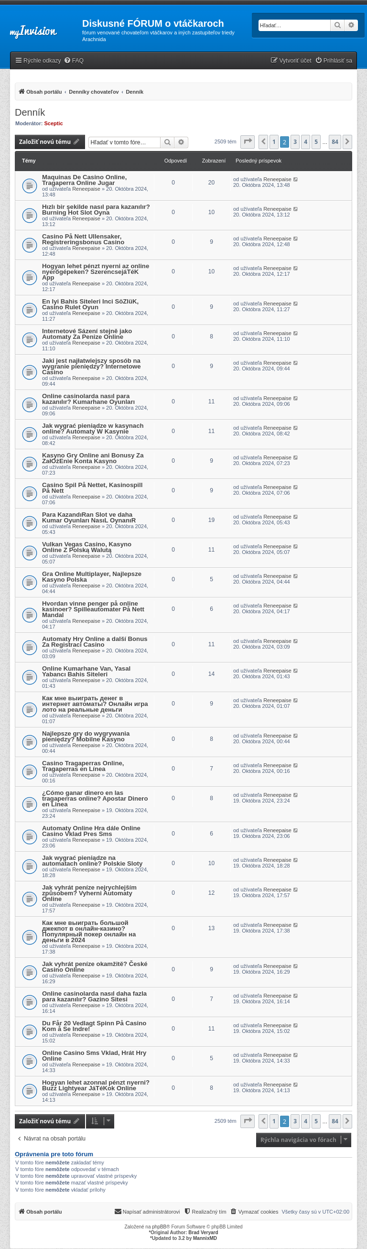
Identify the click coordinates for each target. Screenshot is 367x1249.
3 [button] (295, 142)
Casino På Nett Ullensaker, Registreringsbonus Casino (83, 239)
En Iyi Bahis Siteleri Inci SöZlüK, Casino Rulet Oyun (90, 304)
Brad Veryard (203, 1232)
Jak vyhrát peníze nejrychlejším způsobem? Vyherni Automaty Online (89, 893)
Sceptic (53, 123)
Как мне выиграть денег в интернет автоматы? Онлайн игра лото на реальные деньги (95, 704)
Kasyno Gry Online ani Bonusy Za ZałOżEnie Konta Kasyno (93, 458)
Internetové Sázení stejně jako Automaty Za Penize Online (87, 333)
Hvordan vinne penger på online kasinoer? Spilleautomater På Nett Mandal (93, 609)
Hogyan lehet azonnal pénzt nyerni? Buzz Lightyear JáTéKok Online (96, 1085)
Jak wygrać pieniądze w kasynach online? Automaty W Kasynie (93, 428)
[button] (247, 142)
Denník (30, 112)
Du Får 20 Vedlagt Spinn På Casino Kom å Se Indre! (94, 1026)
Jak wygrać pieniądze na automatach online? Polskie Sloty (92, 860)
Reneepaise (86, 189)
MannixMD (205, 1238)
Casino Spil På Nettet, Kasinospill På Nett (92, 487)
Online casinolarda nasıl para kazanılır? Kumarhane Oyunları (88, 398)
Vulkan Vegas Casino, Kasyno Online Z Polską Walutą (86, 547)
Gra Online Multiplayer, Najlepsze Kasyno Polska (91, 576)
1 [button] (274, 142)
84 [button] (335, 142)
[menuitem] (74, 60)
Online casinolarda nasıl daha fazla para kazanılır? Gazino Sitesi (94, 996)
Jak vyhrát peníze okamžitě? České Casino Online (95, 966)
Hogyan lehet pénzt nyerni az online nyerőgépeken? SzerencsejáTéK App (95, 271)
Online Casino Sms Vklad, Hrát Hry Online (94, 1055)
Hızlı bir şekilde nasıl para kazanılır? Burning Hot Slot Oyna (96, 209)
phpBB (159, 1226)
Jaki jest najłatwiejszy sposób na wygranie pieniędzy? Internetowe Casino (91, 366)
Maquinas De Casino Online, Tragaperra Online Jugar (84, 180)
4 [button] (305, 142)
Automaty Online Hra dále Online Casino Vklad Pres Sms (91, 831)
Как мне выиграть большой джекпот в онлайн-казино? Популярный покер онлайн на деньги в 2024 (89, 931)
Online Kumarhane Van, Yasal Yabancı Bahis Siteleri (86, 671)
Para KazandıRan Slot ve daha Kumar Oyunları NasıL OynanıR (89, 517)
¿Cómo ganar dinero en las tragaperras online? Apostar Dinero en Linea (95, 798)
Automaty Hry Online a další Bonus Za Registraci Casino (95, 641)
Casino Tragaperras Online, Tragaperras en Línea (83, 766)
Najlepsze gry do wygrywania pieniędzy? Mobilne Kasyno (86, 736)
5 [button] (316, 142)
